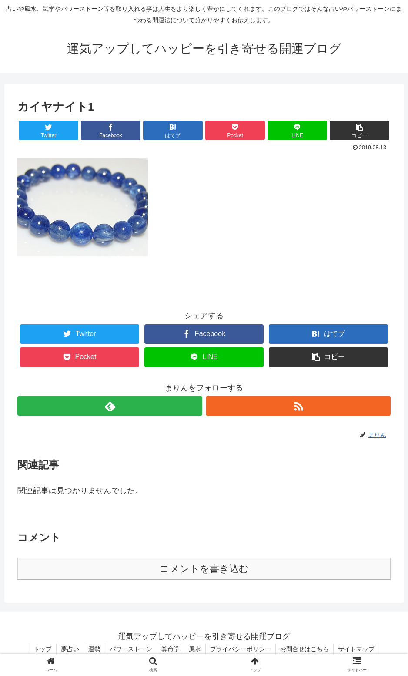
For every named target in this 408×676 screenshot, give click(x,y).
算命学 (170, 649)
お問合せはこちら (304, 649)
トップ (42, 649)
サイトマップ (356, 649)
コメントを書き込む (204, 568)
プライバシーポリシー (240, 649)
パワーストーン (131, 649)
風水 (195, 649)
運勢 (94, 649)
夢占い (70, 649)
